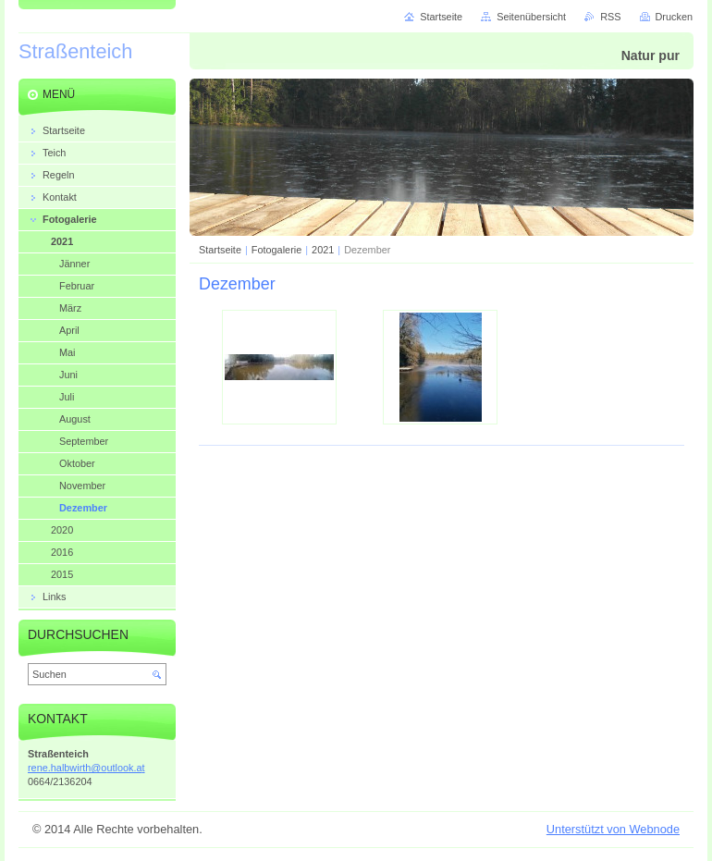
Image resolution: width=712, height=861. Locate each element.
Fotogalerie (276, 249)
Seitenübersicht (531, 16)
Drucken (675, 16)
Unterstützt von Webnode (613, 829)
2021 (323, 249)
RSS (610, 16)
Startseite (220, 249)
